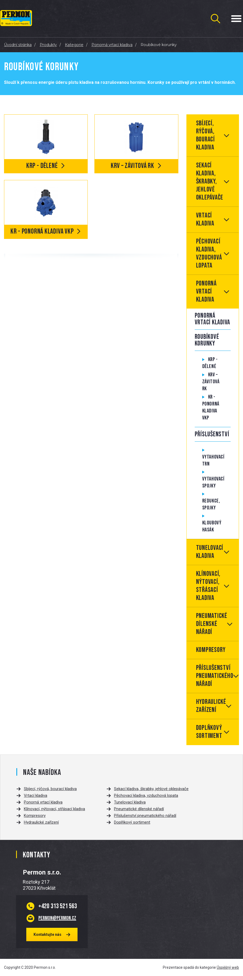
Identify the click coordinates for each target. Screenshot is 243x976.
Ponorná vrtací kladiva (206, 291)
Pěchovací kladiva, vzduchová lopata (209, 253)
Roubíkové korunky (207, 340)
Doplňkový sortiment (209, 732)
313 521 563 (57, 906)
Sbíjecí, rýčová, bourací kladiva (205, 135)
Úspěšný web (228, 967)
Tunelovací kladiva (209, 552)
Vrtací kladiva (205, 219)
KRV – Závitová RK (211, 381)
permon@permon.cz (57, 918)
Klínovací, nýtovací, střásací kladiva (208, 586)
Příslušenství (212, 434)
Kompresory (211, 650)
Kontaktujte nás (47, 934)
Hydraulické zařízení (211, 706)
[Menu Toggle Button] (236, 18)
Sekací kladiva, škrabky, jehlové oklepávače (209, 181)
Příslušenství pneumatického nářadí (214, 676)
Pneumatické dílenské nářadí (211, 624)
